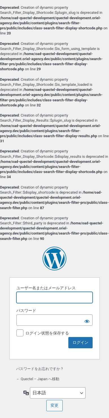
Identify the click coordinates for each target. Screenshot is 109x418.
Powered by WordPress (54, 258)
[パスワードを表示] (87, 320)
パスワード (26, 310)
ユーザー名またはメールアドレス (46, 288)
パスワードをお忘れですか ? (39, 369)
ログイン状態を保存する (47, 333)
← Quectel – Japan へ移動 (37, 379)
